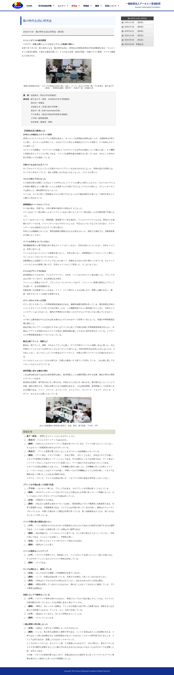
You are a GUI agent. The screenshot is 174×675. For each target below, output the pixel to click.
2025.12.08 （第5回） (135, 22)
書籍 (97, 6)
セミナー (61, 6)
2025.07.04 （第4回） (135, 27)
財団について (110, 6)
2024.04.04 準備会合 (134, 44)
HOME (29, 6)
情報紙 (86, 6)
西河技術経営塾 (45, 6)
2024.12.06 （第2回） (135, 35)
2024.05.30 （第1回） (135, 40)
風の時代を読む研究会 (137, 18)
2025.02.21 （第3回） (135, 31)
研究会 (74, 6)
